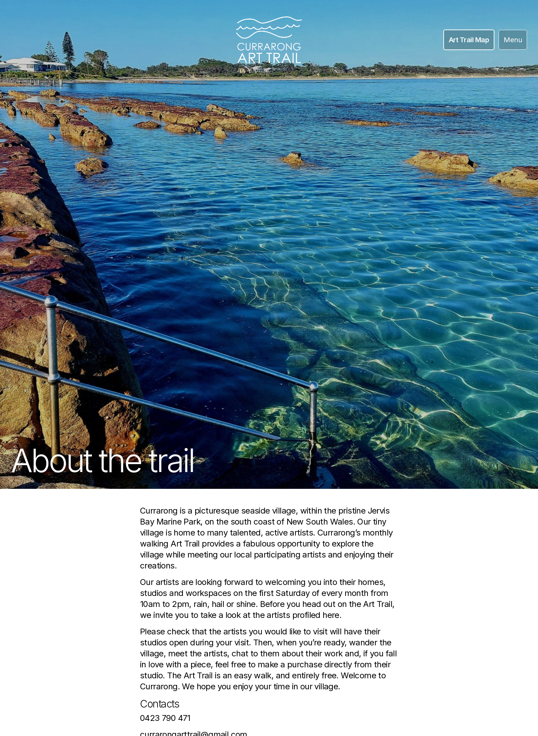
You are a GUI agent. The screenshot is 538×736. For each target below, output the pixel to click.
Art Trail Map (469, 40)
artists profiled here (303, 615)
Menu (513, 40)
